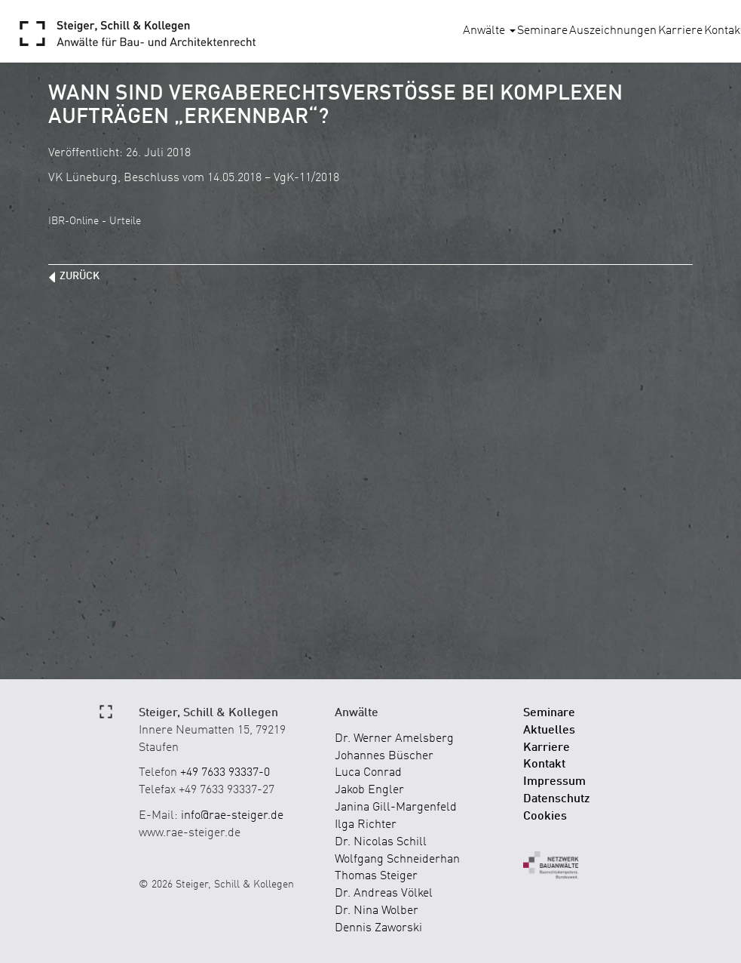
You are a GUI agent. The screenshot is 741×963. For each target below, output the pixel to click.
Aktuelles (549, 731)
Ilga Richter (366, 825)
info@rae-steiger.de (232, 816)
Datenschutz (556, 799)
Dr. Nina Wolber (376, 911)
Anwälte (489, 31)
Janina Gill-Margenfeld (396, 807)
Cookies (545, 817)
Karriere (680, 31)
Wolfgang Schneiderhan (397, 860)
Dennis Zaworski (378, 928)
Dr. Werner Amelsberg (394, 739)
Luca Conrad (368, 773)
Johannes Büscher (384, 756)
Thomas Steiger (376, 876)
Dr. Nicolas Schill (381, 842)
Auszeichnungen (613, 31)
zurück (80, 276)
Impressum (554, 782)
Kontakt (544, 764)
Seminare (542, 31)
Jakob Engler (369, 790)
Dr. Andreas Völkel (384, 894)
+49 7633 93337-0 (225, 773)
